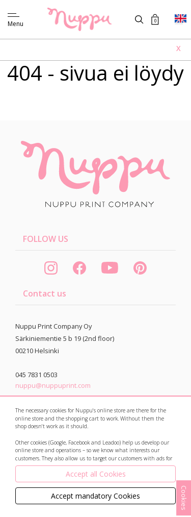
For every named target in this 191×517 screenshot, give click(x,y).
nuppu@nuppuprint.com (53, 385)
